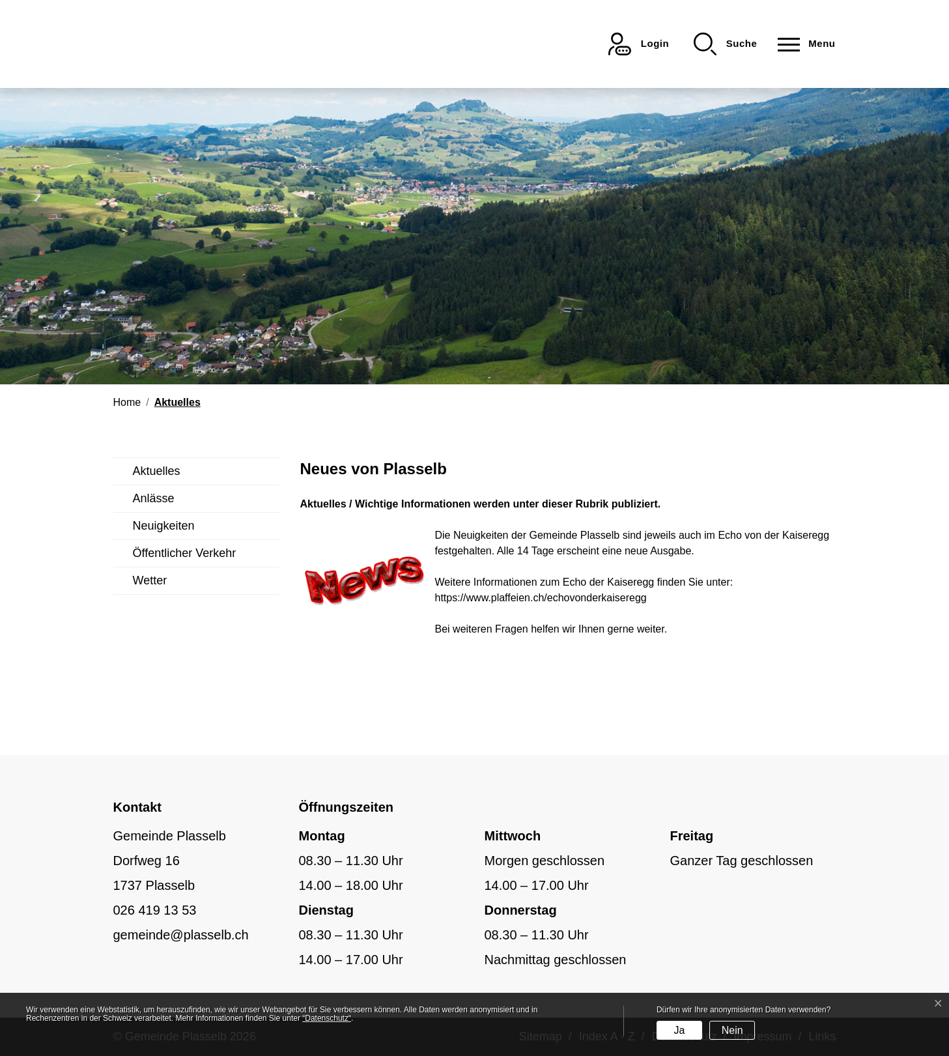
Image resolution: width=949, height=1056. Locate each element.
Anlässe (154, 498)
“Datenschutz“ (326, 1018)
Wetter (150, 580)
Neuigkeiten (164, 525)
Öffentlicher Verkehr (184, 553)
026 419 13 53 (155, 910)
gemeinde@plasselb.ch (181, 935)
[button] (725, 44)
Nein (732, 1030)
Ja (679, 1030)
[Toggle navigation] (802, 44)
